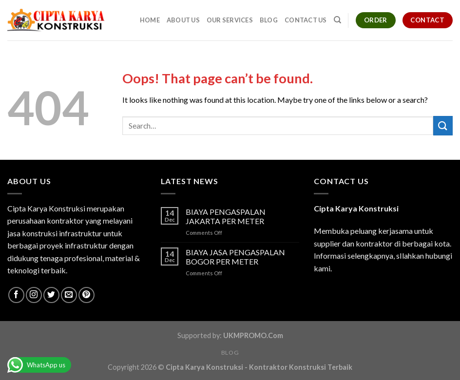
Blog (269, 20)
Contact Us (306, 20)
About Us (183, 20)
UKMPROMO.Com (253, 335)
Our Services (230, 20)
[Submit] (443, 125)
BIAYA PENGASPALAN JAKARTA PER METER (226, 216)
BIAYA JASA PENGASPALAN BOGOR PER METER (235, 256)
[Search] (337, 20)
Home (150, 20)
